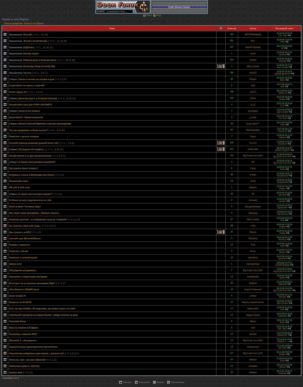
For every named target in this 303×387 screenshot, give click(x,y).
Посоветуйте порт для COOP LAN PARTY (30, 104)
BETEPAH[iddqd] (253, 34)
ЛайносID (282, 284)
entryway (282, 61)
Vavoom (27, 73)
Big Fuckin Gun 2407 (253, 155)
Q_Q (253, 104)
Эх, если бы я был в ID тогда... (25, 226)
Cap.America (282, 214)
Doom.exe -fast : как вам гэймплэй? (27, 360)
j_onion (252, 117)
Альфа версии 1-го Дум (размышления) (30, 156)
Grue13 (253, 72)
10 (70, 98)
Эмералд (253, 213)
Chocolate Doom (17, 321)
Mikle (282, 80)
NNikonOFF (253, 308)
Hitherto (282, 137)
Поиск (147, 15)
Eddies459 (253, 149)
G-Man (253, 175)
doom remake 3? (17, 296)
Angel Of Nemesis (253, 289)
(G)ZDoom (28, 47)
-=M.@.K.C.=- (283, 341)
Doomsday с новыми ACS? (23, 334)
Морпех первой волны (253, 302)
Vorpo (253, 136)
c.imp (252, 226)
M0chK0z (253, 238)
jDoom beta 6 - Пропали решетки (26, 117)
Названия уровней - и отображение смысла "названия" (38, 219)
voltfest (253, 296)
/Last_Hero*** (253, 123)
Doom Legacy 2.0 (17, 92)
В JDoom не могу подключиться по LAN (30, 200)
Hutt (253, 85)
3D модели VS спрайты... (32, 149)
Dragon (252, 79)
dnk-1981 (282, 348)
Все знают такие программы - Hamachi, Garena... (34, 213)
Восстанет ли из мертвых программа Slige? (32, 283)
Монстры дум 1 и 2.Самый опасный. (38, 98)
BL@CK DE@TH (282, 150)
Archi (252, 53)
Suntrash (253, 200)
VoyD (252, 181)
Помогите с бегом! (18, 251)
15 (44, 47)
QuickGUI (253, 257)
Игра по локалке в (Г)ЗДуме (23, 328)
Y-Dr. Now (282, 35)
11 (58, 41)
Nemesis (282, 297)
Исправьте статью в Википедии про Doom (31, 175)
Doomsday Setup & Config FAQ (39, 66)
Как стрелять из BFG (20, 232)
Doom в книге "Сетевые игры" (25, 206)
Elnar (282, 361)
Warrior (252, 232)
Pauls (253, 168)
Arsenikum (282, 131)
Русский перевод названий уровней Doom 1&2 (33, 143)
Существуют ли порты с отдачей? (27, 85)
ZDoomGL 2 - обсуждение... (23, 340)
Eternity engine (30, 53)
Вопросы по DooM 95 (20, 302)
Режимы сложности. (19, 245)
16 (47, 47)
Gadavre (253, 283)
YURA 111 (282, 93)
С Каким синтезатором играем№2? (37, 162)
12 (61, 41)
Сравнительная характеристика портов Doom (33, 347)
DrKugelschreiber (253, 206)
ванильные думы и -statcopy (24, 366)
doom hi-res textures (29, 111)
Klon (253, 41)
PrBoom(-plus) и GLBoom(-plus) (39, 60)
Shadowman (253, 347)
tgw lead (282, 195)
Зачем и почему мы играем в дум (36, 79)
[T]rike (253, 98)
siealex (282, 278)
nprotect (282, 55)
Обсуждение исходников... (23, 270)
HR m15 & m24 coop (19, 187)
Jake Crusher (253, 66)
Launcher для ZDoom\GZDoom (25, 238)
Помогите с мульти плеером (24, 136)
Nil (282, 48)
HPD (282, 42)
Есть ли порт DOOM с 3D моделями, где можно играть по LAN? (42, 308)
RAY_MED (282, 329)
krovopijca (253, 111)
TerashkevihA (282, 176)
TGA (253, 245)
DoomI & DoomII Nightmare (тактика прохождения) (45, 123)
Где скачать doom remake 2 (23, 168)
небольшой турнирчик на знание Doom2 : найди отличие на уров (43, 315)
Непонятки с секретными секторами (28, 277)
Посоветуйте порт (18, 181)
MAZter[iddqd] (253, 130)
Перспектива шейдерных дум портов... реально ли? (36, 353)
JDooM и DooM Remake (35, 41)
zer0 (253, 328)
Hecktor (253, 334)
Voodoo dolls (15, 372)
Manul (253, 321)
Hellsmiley (282, 316)
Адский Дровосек (282, 74)
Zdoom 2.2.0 (15, 264)
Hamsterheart (253, 264)
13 (64, 41)
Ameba (282, 233)
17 (51, 47)
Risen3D (27, 34)
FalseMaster (253, 277)
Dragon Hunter (253, 315)
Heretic (253, 60)
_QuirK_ (253, 92)
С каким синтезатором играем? (35, 194)
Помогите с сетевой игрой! (23, 257)
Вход (157, 15)
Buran (253, 251)
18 (73, 60)
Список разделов (13, 23)
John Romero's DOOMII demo (24, 289)
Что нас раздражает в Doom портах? (28, 130)
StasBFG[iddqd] (252, 47)
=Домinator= (282, 208)
